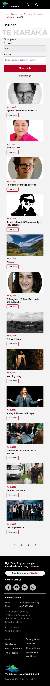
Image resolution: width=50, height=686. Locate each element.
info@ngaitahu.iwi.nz (29, 603)
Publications (39, 14)
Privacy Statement (13, 648)
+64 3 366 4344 (26, 606)
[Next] (35, 545)
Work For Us (10, 644)
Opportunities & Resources (21, 14)
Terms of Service (33, 648)
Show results (25, 68)
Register (34, 573)
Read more (13, 115)
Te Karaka (10, 17)
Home (6, 14)
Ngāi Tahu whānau (25, 573)
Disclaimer (30, 644)
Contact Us (10, 640)
